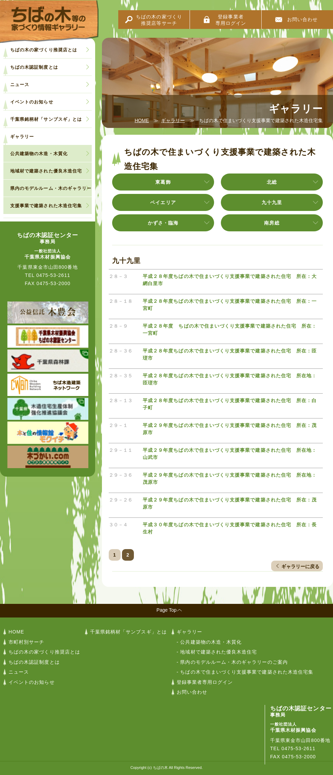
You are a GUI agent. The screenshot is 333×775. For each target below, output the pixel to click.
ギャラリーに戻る (300, 566)
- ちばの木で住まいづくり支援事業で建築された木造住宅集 (245, 672)
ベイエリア (163, 202)
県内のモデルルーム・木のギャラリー (50, 188)
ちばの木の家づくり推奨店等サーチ (159, 20)
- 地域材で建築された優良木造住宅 (217, 652)
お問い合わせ (302, 19)
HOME (142, 120)
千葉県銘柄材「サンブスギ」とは (46, 119)
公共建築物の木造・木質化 (39, 153)
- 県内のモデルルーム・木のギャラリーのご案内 (232, 662)
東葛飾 (163, 182)
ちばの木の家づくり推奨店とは (43, 49)
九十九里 (272, 202)
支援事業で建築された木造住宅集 (46, 205)
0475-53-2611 (53, 275)
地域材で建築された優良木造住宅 (46, 171)
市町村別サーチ (26, 642)
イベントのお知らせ (31, 101)
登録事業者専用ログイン (230, 20)
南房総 (271, 223)
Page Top (167, 610)
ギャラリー (173, 120)
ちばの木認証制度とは (34, 67)
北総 (272, 182)
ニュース (19, 84)
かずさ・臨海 (163, 223)
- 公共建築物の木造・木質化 (209, 642)
